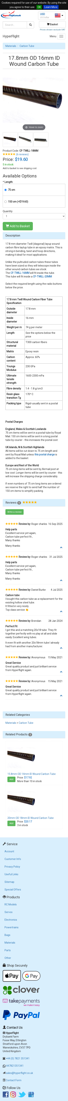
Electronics (11, 919)
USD (42, 14)
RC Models (11, 904)
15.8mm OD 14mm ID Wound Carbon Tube (31, 773)
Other (8, 957)
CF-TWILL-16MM (20, 272)
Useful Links (11, 874)
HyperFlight (11, 36)
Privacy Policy (12, 866)
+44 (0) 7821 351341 (18, 1058)
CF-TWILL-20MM (42, 276)
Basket (52, 24)
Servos (9, 912)
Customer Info (13, 859)
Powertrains (11, 927)
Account (9, 851)
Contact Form (13, 1080)
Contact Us (15, 1027)
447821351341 (15, 1065)
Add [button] (11, 779)
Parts (8, 950)
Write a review (14, 512)
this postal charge (44, 454)
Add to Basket (18, 226)
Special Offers (13, 889)
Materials (10, 46)
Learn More (50, 7)
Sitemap (9, 881)
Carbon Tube (27, 46)
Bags (7, 935)
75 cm (11, 189)
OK (39, 7)
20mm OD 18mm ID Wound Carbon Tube (30, 817)
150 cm (18, 201)
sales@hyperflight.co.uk (19, 1073)
